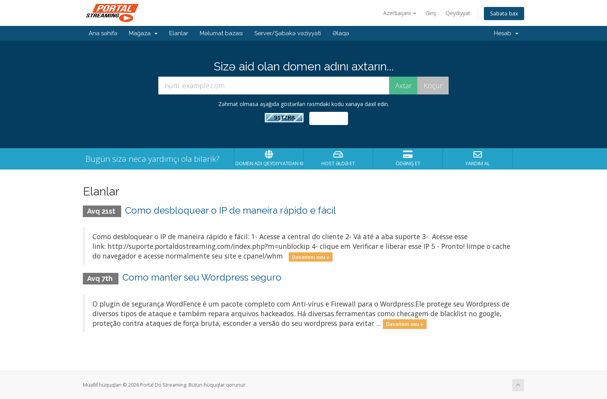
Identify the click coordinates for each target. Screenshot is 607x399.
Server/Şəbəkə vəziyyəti (287, 33)
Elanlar (178, 33)
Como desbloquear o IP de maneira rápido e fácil (230, 210)
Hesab (506, 33)
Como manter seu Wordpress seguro (201, 277)
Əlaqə (341, 33)
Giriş (430, 13)
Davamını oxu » (310, 256)
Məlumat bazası (221, 33)
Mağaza (143, 33)
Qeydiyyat (458, 13)
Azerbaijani (399, 13)
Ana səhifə (103, 33)
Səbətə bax (504, 13)
